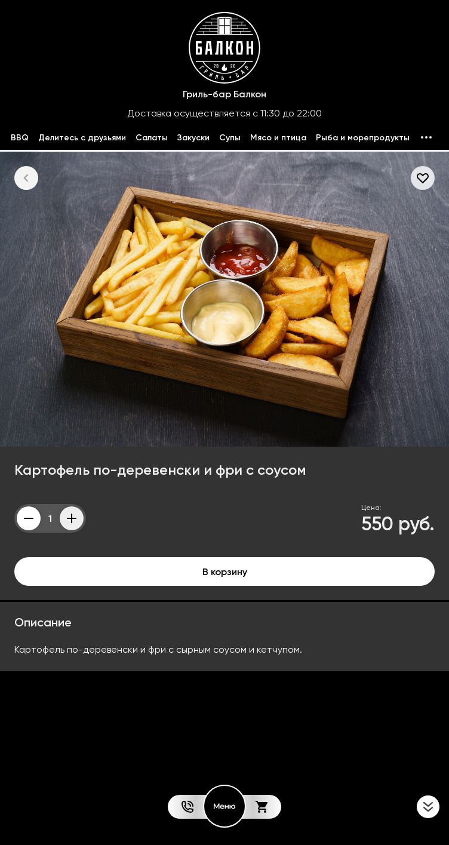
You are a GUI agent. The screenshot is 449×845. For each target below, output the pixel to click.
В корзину (224, 571)
